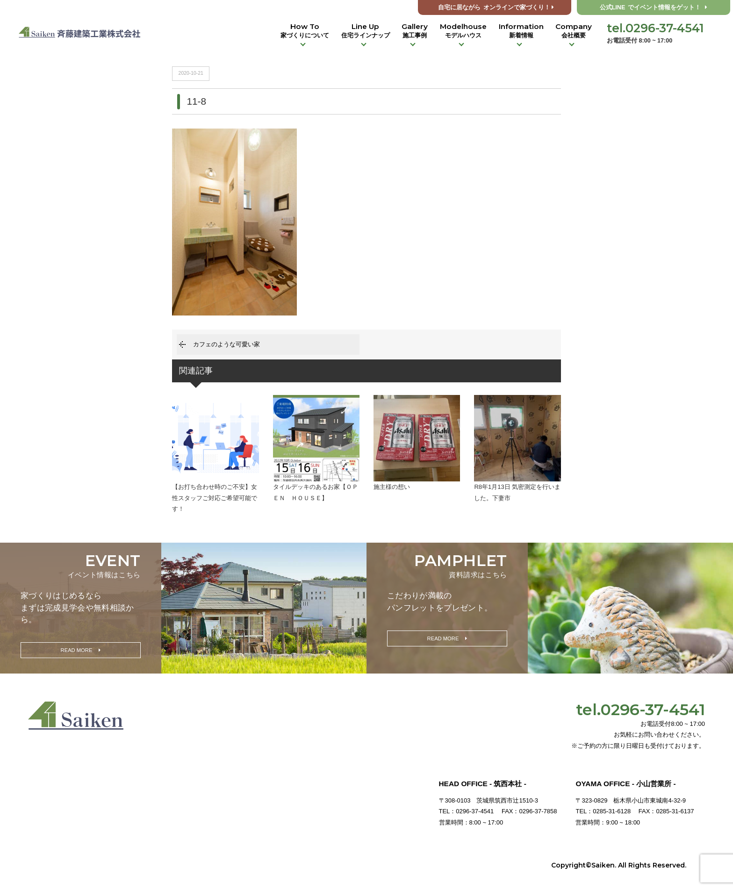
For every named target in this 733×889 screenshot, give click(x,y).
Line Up (365, 31)
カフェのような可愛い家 (226, 344)
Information (521, 31)
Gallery (415, 31)
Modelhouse (463, 31)
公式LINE (654, 7)
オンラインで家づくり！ (496, 7)
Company (573, 31)
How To (304, 31)
